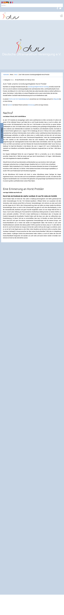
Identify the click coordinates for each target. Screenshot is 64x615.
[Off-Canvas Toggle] (61, 16)
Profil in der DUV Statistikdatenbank (19, 99)
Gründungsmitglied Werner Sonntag (38, 86)
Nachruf (10, 105)
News (12, 80)
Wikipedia (56, 99)
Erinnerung (31, 105)
